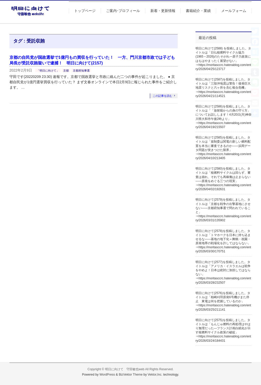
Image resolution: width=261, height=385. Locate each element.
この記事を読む (162, 95)
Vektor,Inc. (155, 374)
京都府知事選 (81, 70)
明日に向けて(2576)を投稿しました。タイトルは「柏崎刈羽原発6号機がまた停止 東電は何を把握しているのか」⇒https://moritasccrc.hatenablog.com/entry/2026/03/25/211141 (223, 301)
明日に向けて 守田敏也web (125, 369)
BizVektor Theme (131, 374)
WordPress (107, 374)
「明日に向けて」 (48, 70)
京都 (66, 70)
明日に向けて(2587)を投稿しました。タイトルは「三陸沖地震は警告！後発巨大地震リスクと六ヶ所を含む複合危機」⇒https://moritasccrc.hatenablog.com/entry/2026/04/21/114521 (223, 88)
